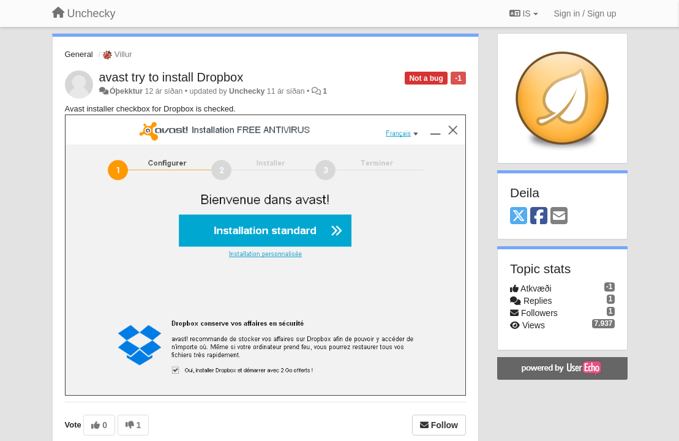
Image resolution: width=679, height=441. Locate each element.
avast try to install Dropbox (171, 77)
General (79, 54)
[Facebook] (538, 216)
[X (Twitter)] (518, 216)
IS (523, 13)
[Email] (559, 216)
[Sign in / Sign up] (585, 13)
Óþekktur (126, 91)
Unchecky (246, 91)
